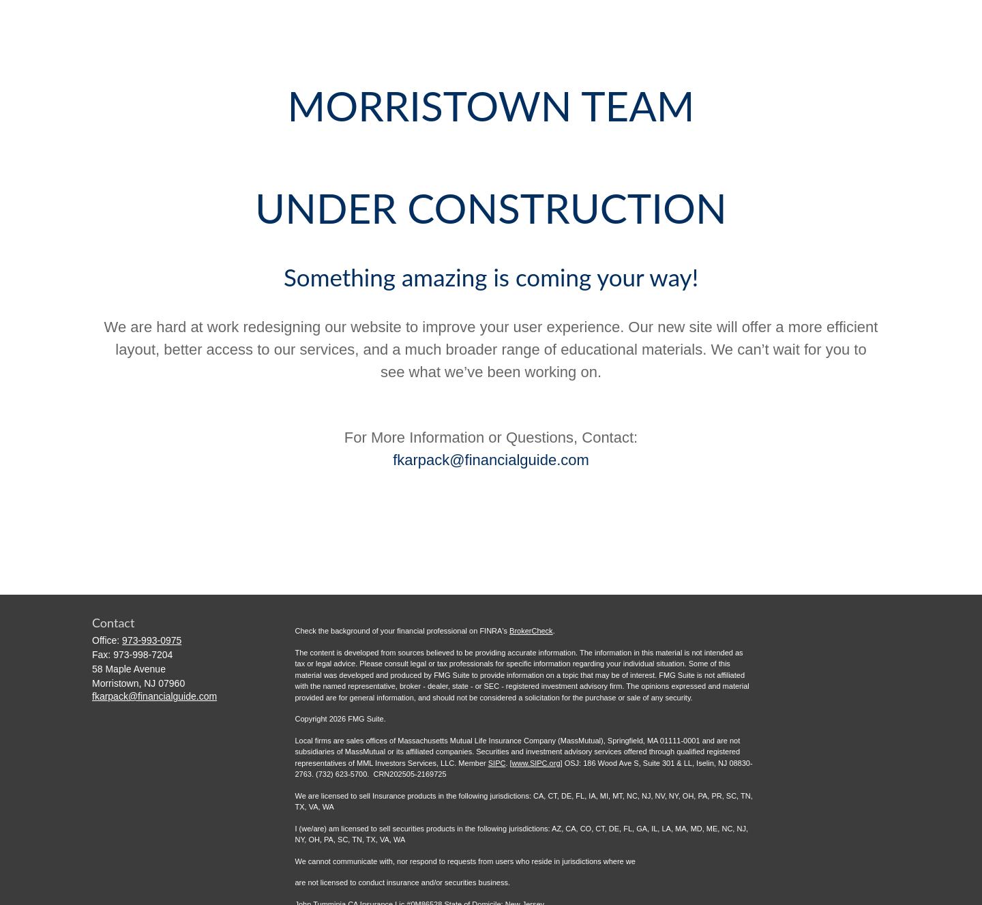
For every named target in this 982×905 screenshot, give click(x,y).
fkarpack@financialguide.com (491, 460)
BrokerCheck (531, 631)
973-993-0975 (151, 640)
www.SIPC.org (536, 763)
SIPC (497, 763)
